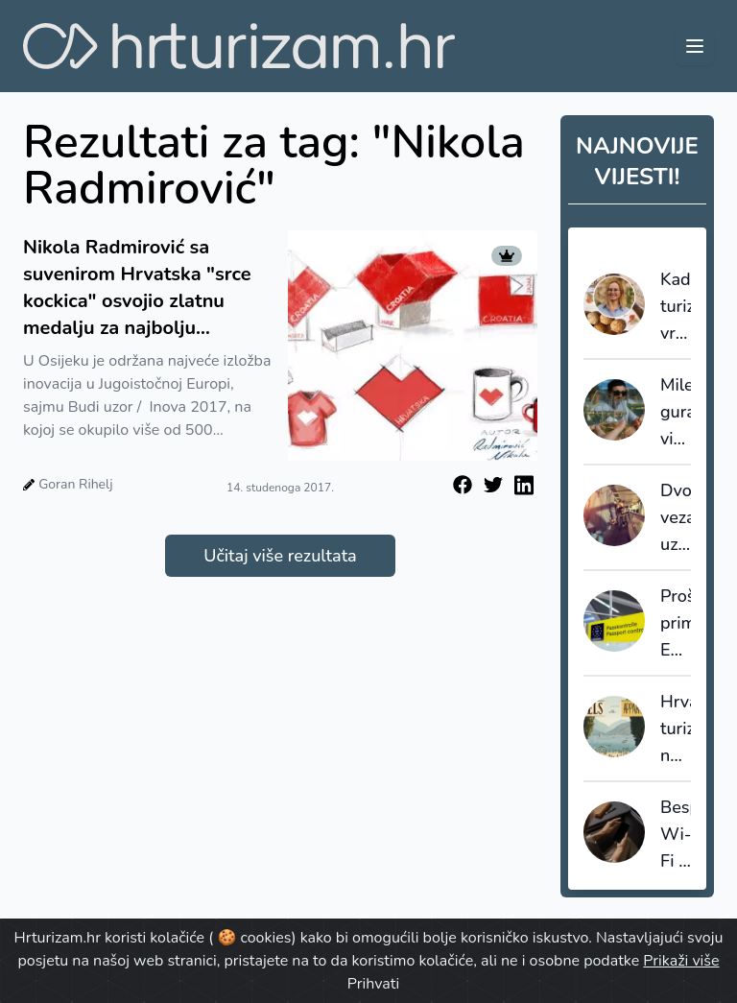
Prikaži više (681, 960)
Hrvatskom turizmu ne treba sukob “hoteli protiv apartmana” (675, 729)
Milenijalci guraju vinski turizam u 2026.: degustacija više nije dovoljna (675, 412)
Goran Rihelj (75, 484)
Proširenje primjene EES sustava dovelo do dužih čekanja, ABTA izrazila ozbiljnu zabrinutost (675, 624)
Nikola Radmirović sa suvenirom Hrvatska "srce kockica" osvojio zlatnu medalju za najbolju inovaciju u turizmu (137, 288)
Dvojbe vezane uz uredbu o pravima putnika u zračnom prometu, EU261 (675, 518)
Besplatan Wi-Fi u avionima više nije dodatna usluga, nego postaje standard (675, 835)
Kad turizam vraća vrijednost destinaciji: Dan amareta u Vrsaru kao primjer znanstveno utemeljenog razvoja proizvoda (675, 307)
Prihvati (373, 983)
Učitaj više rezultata (279, 555)
